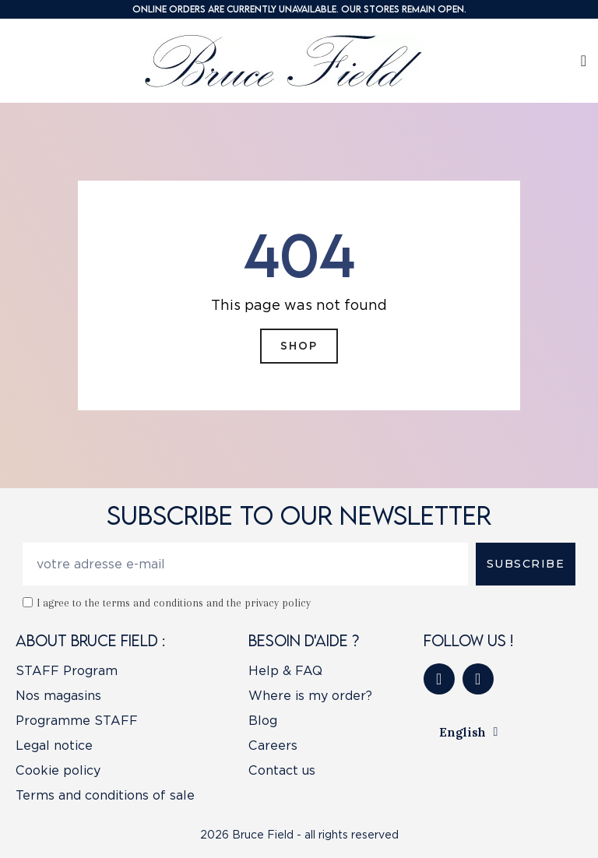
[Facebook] (439, 678)
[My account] (583, 60)
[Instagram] (478, 678)
